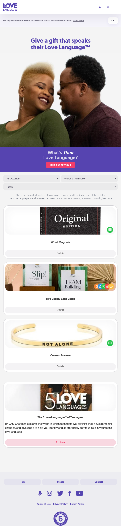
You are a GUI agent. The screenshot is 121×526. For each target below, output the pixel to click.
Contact (98, 481)
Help (22, 481)
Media (60, 481)
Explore (60, 442)
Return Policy (77, 504)
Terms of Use (44, 504)
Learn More (78, 20)
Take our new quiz (60, 165)
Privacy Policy (60, 504)
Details (60, 253)
